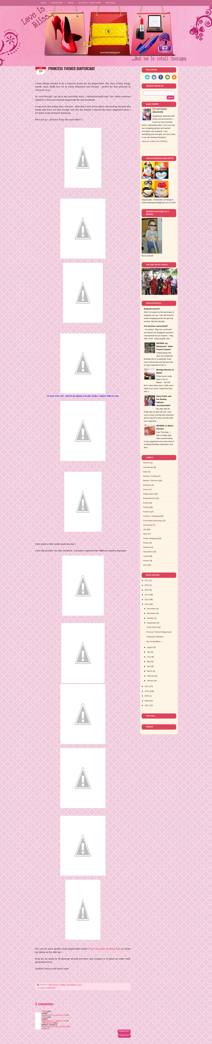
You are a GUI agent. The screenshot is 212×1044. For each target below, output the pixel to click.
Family (146, 507)
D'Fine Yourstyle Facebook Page (104, 949)
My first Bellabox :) (154, 641)
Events (146, 503)
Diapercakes (57, 3)
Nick (44, 1011)
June (149, 657)
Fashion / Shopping (151, 516)
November (151, 613)
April (149, 666)
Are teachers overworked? (156, 326)
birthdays (147, 485)
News (145, 534)
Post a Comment (42, 1028)
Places (146, 543)
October (150, 618)
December (151, 609)
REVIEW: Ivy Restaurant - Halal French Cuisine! (164, 346)
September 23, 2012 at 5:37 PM (55, 1015)
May (149, 661)
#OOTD (146, 463)
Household (147, 525)
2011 (147, 686)
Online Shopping (150, 538)
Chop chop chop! (153, 627)
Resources (111, 3)
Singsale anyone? (152, 309)
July (149, 652)
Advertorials (148, 467)
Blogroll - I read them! (90, 3)
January (150, 680)
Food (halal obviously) (152, 521)
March (150, 671)
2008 (147, 701)
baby (145, 472)
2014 (147, 595)
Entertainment (149, 498)
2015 (147, 590)
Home (43, 3)
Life (144, 529)
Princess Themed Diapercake (158, 632)
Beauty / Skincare (150, 480)
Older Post (124, 1035)
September (152, 623)
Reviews (146, 547)
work (145, 565)
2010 (147, 691)
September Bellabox (155, 637)
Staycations (148, 552)
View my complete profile (155, 141)
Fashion (146, 512)
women (146, 560)
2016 (147, 585)
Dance (146, 489)
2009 (147, 696)
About (71, 3)
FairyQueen (53, 985)
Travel (145, 556)
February (151, 676)
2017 (147, 580)
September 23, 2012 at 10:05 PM (56, 1026)
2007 (147, 705)
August (150, 647)
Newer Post (124, 1031)
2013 (147, 599)
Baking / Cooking (150, 476)
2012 (147, 604)
